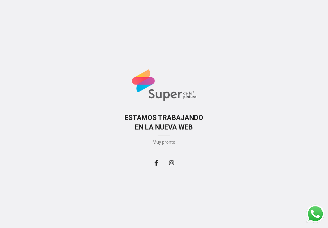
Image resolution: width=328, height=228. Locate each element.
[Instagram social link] (171, 162)
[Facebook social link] (156, 162)
